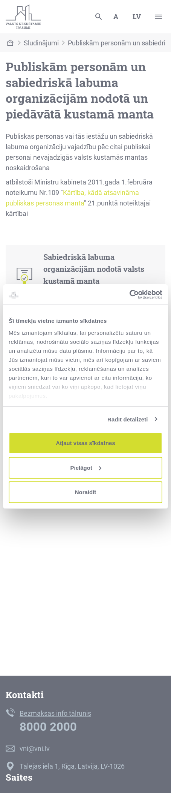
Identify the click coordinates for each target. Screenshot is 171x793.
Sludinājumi (41, 43)
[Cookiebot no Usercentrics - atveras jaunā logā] (129, 294)
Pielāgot (85, 467)
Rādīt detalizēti (127, 419)
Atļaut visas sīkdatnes (85, 443)
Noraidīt (85, 492)
